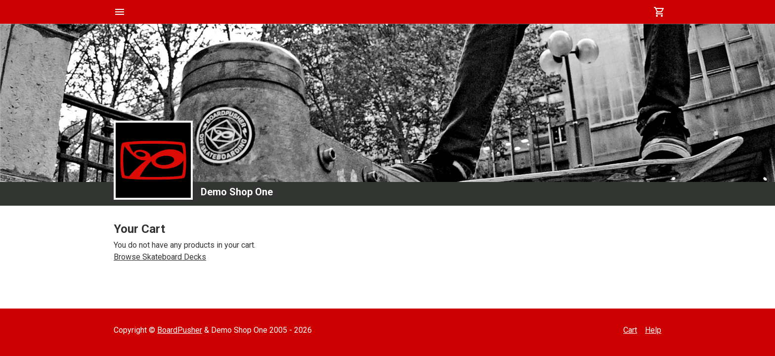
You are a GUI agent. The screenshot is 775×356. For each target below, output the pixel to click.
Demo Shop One (237, 192)
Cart (630, 330)
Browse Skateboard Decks (160, 257)
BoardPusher (179, 330)
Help (653, 330)
